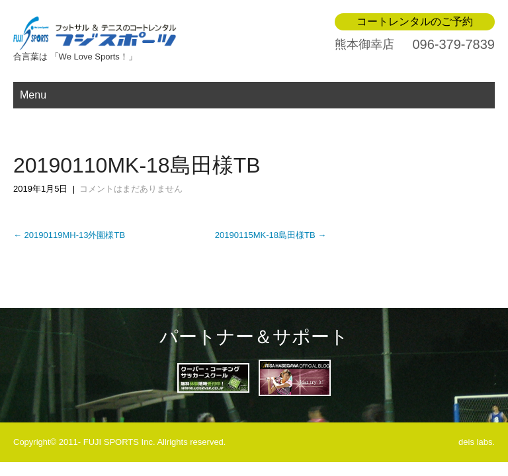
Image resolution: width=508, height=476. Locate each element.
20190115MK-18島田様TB (270, 235)
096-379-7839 (453, 44)
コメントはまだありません (131, 189)
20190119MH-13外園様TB (69, 235)
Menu (33, 94)
